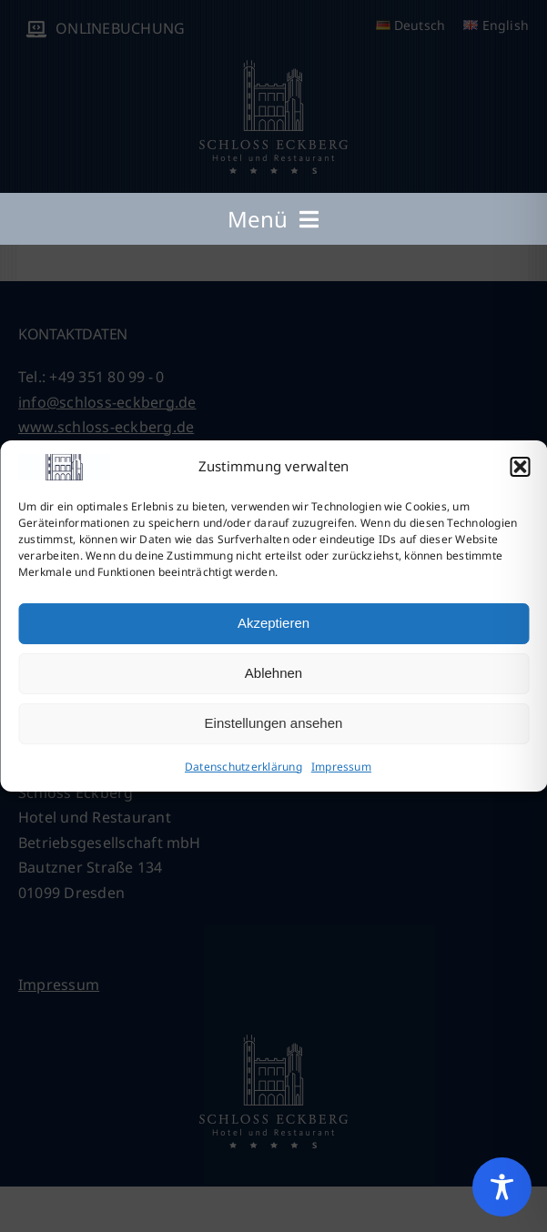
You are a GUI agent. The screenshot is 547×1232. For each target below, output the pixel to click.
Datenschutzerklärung (243, 766)
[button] (520, 467)
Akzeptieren (273, 623)
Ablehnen (273, 673)
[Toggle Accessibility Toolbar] (502, 1187)
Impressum (341, 766)
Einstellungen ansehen (274, 723)
